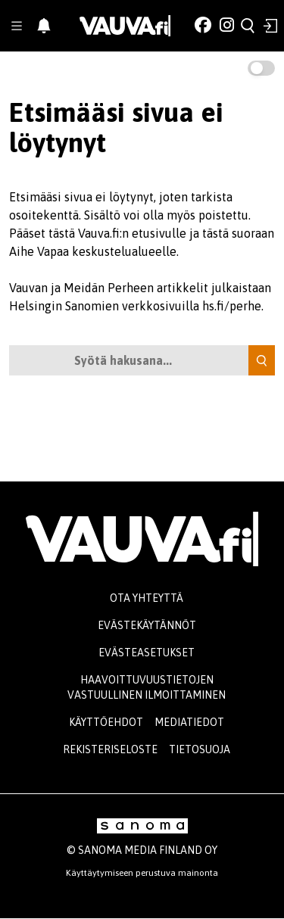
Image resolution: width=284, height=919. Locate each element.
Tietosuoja (199, 749)
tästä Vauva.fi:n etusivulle (117, 233)
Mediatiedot (189, 722)
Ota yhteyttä (146, 598)
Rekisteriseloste (110, 749)
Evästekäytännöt (147, 625)
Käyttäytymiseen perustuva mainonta (142, 873)
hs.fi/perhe (231, 306)
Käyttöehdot (106, 722)
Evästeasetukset (146, 652)
